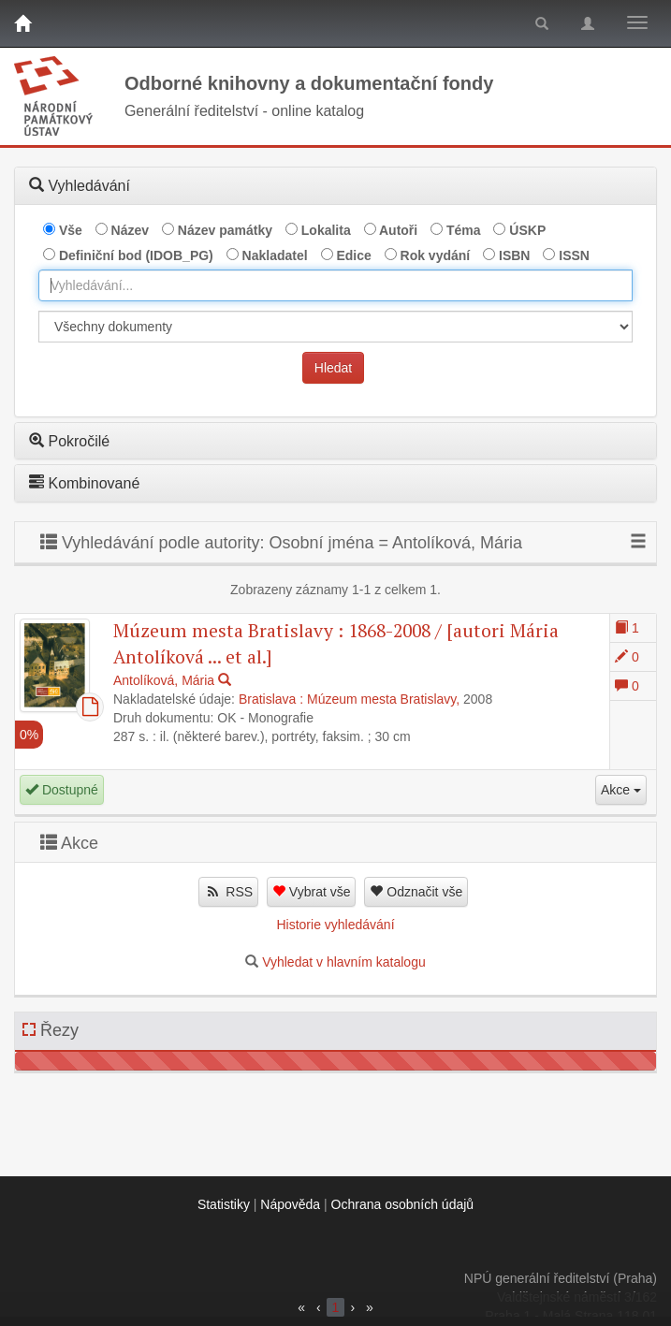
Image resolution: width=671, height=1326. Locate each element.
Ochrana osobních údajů (402, 1204)
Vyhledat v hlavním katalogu (344, 961)
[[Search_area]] (335, 326)
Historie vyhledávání (335, 924)
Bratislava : (271, 699)
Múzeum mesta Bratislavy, (383, 699)
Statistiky (223, 1204)
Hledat (333, 367)
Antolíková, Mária (163, 680)
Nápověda (290, 1204)
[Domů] (22, 23)
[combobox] (335, 285)
